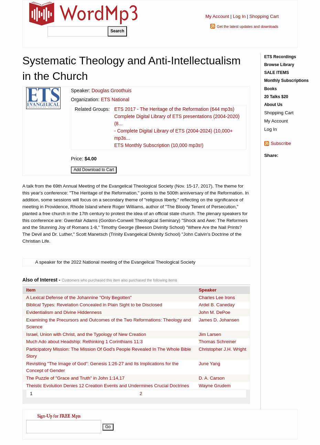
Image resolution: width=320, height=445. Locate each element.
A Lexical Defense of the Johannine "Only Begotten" (79, 297)
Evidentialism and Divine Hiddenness (64, 312)
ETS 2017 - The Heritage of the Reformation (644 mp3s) (174, 109)
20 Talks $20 (276, 96)
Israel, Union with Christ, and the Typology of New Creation (86, 334)
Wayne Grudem (215, 385)
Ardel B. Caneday (216, 304)
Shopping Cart (264, 16)
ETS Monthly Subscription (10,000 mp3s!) (158, 145)
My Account (217, 16)
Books (270, 88)
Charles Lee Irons (217, 297)
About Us (273, 104)
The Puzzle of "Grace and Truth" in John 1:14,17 (75, 378)
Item (30, 290)
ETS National (115, 99)
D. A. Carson (212, 378)
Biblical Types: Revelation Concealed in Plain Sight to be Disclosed (94, 304)
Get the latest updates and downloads (247, 26)
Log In (239, 16)
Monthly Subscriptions (286, 80)
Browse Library (279, 64)
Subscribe (281, 143)
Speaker (207, 290)
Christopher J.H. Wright (222, 349)
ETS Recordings (280, 56)
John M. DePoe (214, 312)
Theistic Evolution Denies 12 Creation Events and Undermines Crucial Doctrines (107, 385)
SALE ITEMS (276, 72)
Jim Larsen (210, 334)
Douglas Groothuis (111, 90)
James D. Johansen (219, 319)
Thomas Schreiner (217, 341)
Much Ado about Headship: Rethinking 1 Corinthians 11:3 (84, 341)
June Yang (209, 363)
